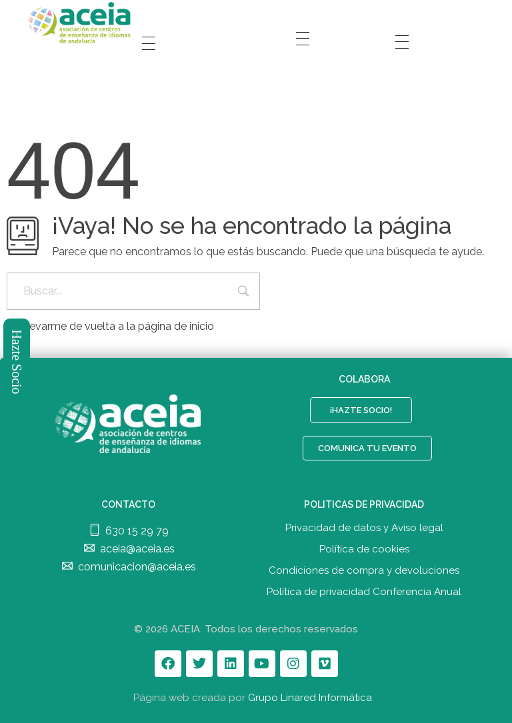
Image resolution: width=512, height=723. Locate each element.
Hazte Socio (17, 361)
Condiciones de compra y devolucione (362, 570)
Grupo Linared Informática (310, 698)
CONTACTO (128, 504)
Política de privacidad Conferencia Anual (364, 592)
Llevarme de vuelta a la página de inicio (110, 326)
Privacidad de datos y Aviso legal (364, 528)
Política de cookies (364, 549)
